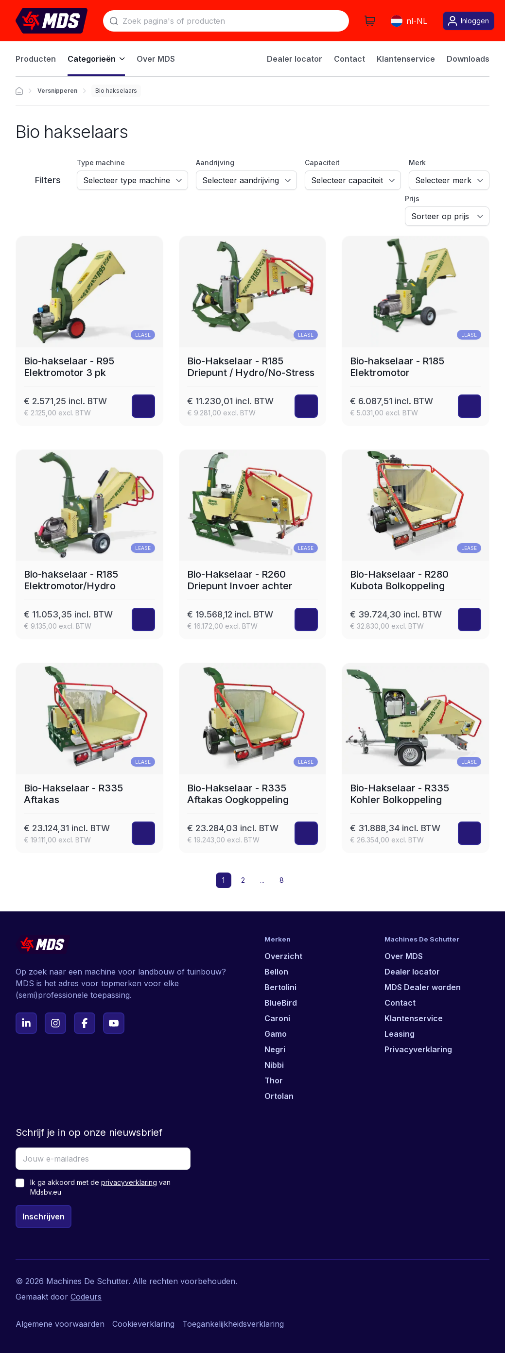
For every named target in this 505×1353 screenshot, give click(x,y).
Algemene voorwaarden (60, 1324)
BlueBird (280, 1003)
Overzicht (283, 956)
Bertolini (280, 987)
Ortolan (279, 1096)
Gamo (275, 1034)
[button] (301, 880)
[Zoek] (226, 21)
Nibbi (274, 1065)
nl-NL (409, 21)
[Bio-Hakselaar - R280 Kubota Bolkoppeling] (415, 544)
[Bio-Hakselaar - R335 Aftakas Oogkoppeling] (252, 758)
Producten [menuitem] (36, 59)
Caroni (277, 1018)
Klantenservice (413, 1018)
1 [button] (223, 880)
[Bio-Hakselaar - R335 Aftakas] (89, 758)
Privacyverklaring (418, 1049)
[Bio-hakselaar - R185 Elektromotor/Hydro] (89, 544)
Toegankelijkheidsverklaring (233, 1324)
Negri (274, 1049)
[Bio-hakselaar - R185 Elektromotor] (415, 331)
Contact (400, 1003)
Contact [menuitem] (349, 59)
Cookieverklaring (143, 1324)
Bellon (276, 971)
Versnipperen (57, 90)
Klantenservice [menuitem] (406, 59)
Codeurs (86, 1297)
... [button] (262, 880)
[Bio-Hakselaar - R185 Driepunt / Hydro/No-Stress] (252, 331)
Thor (273, 1080)
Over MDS (403, 956)
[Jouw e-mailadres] (103, 1158)
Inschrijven (43, 1216)
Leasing (399, 1034)
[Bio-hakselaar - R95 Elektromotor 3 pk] (89, 331)
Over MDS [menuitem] (156, 59)
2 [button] (243, 880)
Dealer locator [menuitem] (294, 59)
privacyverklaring (129, 1182)
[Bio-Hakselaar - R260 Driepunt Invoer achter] (252, 544)
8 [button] (281, 880)
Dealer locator (412, 971)
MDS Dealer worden (422, 987)
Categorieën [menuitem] (96, 59)
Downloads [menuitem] (468, 59)
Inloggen (468, 21)
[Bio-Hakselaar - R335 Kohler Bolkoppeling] (415, 758)
